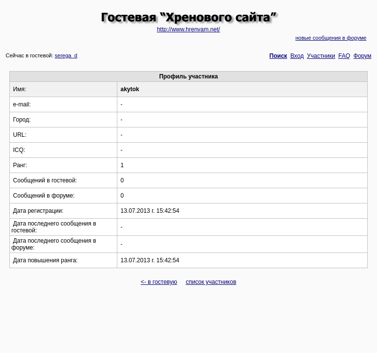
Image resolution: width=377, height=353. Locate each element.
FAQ (344, 55)
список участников (211, 281)
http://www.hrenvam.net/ (188, 29)
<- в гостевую (159, 281)
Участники (321, 55)
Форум (362, 55)
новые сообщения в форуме (331, 38)
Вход (297, 55)
